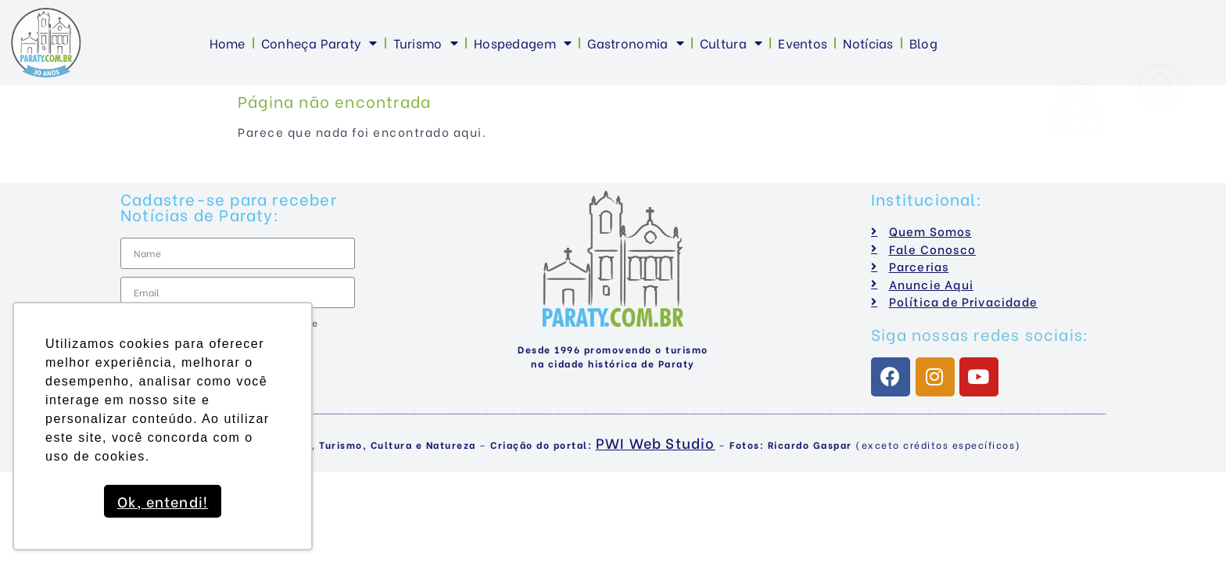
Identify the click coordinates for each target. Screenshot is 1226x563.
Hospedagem (523, 43)
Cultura (731, 43)
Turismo (425, 43)
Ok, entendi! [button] (162, 500)
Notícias (868, 43)
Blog (923, 43)
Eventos (802, 43)
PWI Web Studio (655, 442)
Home (228, 43)
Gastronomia (635, 43)
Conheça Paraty (319, 43)
